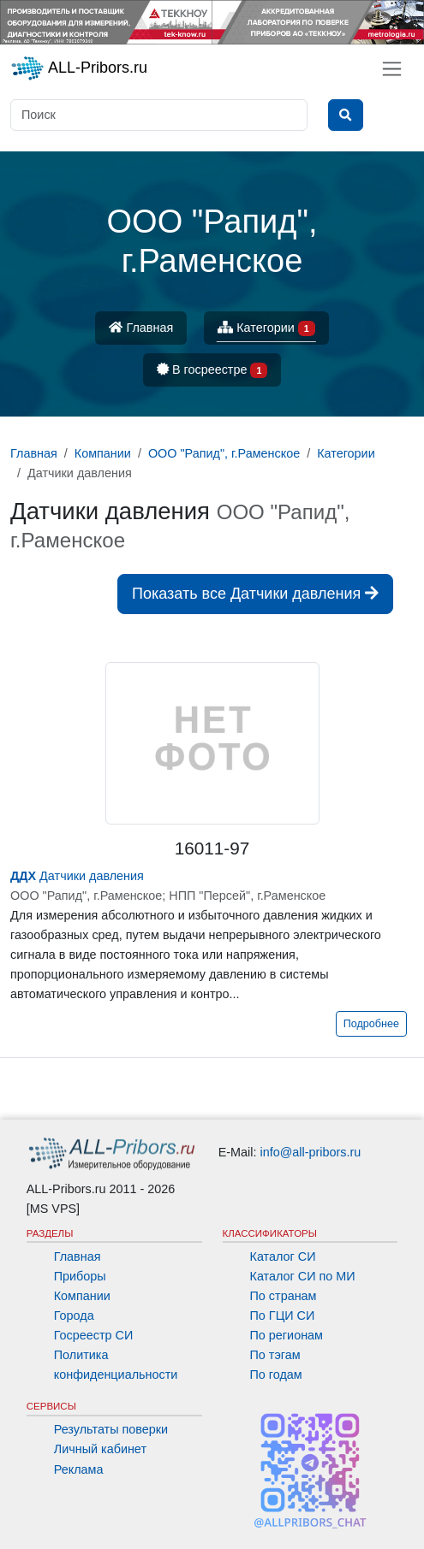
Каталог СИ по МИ (302, 1276)
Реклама (79, 1469)
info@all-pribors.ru (310, 1152)
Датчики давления (77, 876)
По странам (283, 1296)
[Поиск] (159, 115)
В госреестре (212, 371)
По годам (276, 1374)
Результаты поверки (111, 1429)
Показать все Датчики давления (255, 593)
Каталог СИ (283, 1256)
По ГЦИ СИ (282, 1315)
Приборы (80, 1276)
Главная (141, 327)
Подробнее (371, 1024)
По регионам (287, 1335)
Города (74, 1315)
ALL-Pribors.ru (78, 68)
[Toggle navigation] (392, 69)
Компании (82, 1296)
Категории (266, 329)
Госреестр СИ (94, 1335)
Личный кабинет (100, 1449)
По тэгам (275, 1355)
